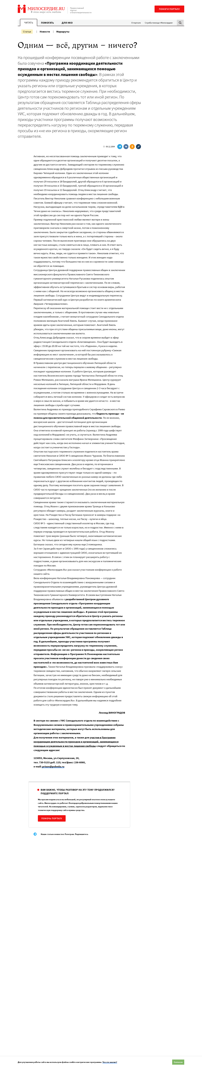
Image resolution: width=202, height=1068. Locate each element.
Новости (45, 31)
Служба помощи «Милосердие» (159, 22)
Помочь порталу (51, 818)
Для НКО (67, 22)
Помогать (47, 22)
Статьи (27, 31)
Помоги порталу (169, 9)
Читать (28, 22)
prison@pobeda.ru (53, 766)
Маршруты (62, 31)
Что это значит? (109, 1062)
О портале (136, 22)
